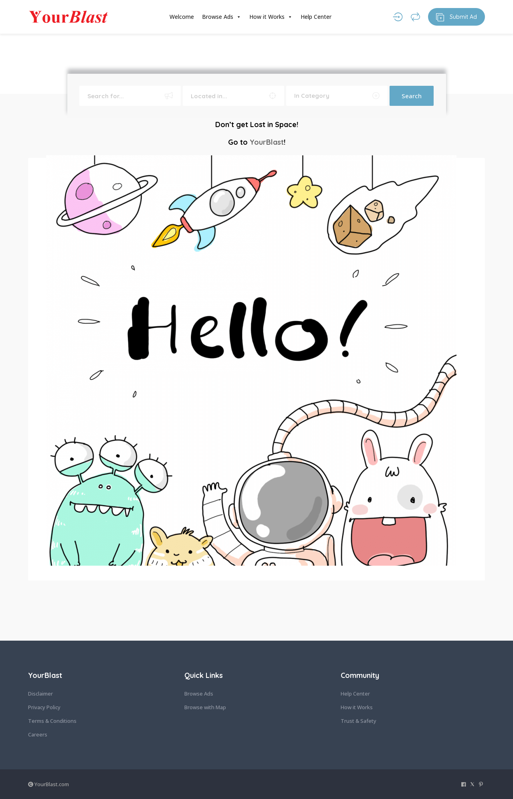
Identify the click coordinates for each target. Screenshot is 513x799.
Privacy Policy (44, 707)
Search (412, 96)
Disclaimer (40, 693)
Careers (37, 734)
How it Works (271, 17)
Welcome (182, 16)
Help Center (316, 16)
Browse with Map (205, 707)
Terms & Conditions (52, 720)
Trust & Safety (358, 720)
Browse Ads (221, 17)
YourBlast (267, 142)
